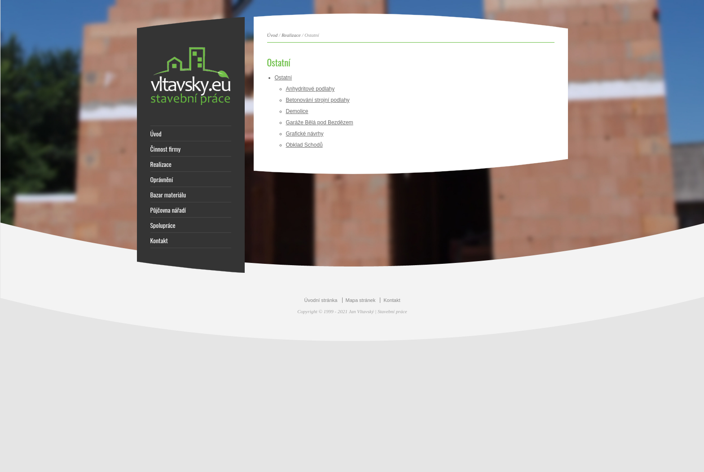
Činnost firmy (165, 149)
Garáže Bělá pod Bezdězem (319, 122)
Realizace (161, 164)
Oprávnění (161, 179)
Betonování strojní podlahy (318, 100)
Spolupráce (163, 225)
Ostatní (283, 77)
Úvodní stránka (320, 300)
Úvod (156, 134)
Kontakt (159, 240)
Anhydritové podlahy (310, 89)
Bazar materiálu (168, 195)
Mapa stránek (361, 300)
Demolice (297, 111)
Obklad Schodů (304, 145)
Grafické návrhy (305, 134)
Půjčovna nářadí (168, 210)
